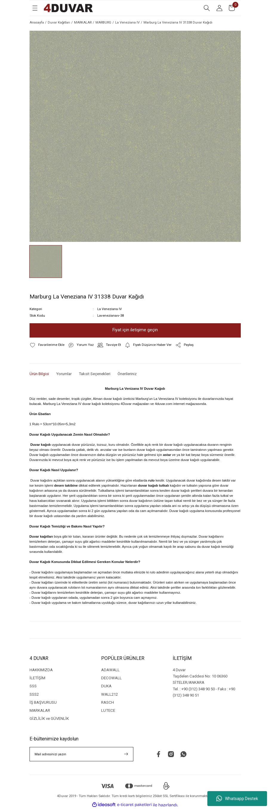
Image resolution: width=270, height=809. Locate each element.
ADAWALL (110, 670)
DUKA (106, 686)
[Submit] (126, 754)
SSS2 (34, 694)
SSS (33, 686)
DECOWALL (111, 678)
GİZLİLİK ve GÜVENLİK (49, 718)
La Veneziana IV (109, 309)
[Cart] (231, 8)
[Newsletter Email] (81, 754)
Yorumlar (64, 374)
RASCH (107, 702)
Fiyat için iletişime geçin (135, 329)
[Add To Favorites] (47, 345)
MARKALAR (40, 710)
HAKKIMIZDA (41, 670)
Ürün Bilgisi (39, 374)
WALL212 (109, 694)
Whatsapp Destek (237, 798)
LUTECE (108, 710)
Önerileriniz (127, 374)
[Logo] (68, 8)
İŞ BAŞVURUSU (43, 702)
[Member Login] (219, 8)
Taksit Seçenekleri (94, 374)
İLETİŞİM (37, 678)
